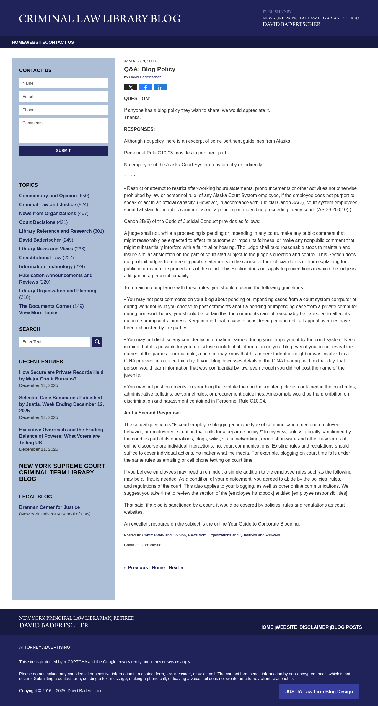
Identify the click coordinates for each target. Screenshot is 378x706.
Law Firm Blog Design (330, 691)
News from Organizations (209, 535)
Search (97, 335)
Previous (136, 567)
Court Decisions (42, 222)
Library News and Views (50, 248)
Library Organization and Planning (61, 290)
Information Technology (50, 266)
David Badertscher (44, 240)
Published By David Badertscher (311, 18)
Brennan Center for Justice (47, 487)
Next (176, 567)
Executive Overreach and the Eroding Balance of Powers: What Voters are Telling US (58, 423)
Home (30, 42)
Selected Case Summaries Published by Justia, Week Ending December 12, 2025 (61, 394)
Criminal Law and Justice (51, 204)
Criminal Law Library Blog (99, 18)
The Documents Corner (49, 299)
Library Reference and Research (59, 231)
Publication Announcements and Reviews (63, 278)
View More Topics (37, 306)
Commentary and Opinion (164, 535)
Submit (63, 150)
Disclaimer (320, 622)
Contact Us (118, 42)
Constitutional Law (44, 257)
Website (71, 42)
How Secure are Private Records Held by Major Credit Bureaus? (62, 369)
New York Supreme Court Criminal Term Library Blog (59, 456)
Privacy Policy (130, 661)
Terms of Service (167, 661)
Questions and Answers (260, 535)
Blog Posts (348, 622)
